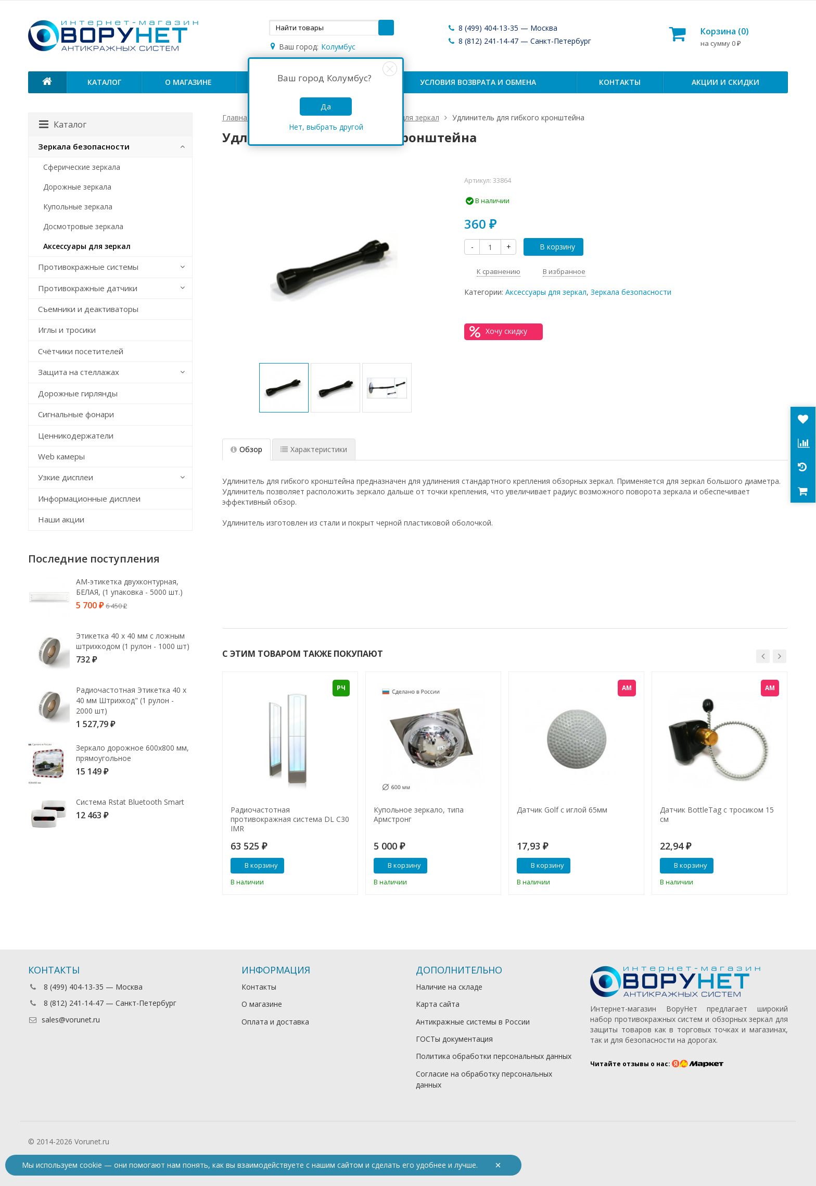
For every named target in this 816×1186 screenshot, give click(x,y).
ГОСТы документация (454, 1039)
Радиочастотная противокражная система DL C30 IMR (290, 819)
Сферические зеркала (81, 167)
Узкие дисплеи (65, 477)
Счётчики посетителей (80, 351)
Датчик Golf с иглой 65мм (562, 810)
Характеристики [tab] (313, 449)
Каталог (104, 82)
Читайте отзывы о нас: (657, 1063)
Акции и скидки (725, 82)
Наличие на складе (449, 987)
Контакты (620, 82)
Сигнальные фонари (76, 414)
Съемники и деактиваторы (88, 309)
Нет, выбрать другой (326, 127)
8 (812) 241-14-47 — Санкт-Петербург (519, 41)
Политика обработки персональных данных (493, 1056)
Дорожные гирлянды (78, 393)
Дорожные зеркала (77, 187)
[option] (284, 388)
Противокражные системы (88, 266)
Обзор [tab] (246, 449)
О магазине (188, 82)
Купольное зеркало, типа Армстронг (419, 814)
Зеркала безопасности (631, 292)
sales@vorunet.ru (64, 1020)
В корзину (551, 247)
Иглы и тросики (67, 329)
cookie (91, 1165)
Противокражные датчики (87, 288)
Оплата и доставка (275, 1022)
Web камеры (61, 456)
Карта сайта (438, 1004)
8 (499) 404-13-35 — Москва (502, 28)
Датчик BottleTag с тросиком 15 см (717, 814)
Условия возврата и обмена (478, 82)
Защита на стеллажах (78, 372)
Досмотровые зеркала (83, 226)
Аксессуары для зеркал (545, 292)
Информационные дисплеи (89, 498)
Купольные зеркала (77, 206)
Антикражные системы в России (473, 1022)
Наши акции (61, 519)
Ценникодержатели (75, 435)
